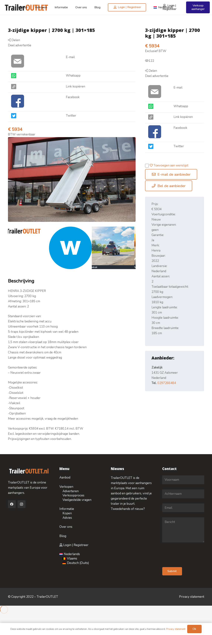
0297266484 (166, 383)
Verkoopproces (73, 495)
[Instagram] (22, 504)
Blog (62, 536)
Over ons (65, 527)
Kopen (67, 513)
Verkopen (66, 487)
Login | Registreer (73, 545)
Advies (67, 518)
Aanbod (64, 477)
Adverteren (71, 491)
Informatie (66, 509)
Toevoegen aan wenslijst (166, 165)
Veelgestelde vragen (77, 500)
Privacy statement (191, 597)
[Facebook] (12, 504)
